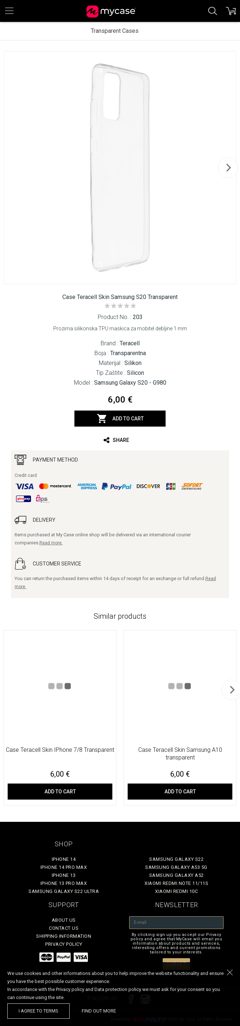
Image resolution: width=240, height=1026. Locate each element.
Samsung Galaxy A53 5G (176, 867)
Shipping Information (63, 936)
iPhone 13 (64, 875)
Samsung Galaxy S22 (176, 859)
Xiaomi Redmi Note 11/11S (176, 883)
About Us (64, 920)
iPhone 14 (64, 859)
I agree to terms (38, 1011)
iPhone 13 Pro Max (63, 883)
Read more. (51, 542)
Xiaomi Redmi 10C (176, 891)
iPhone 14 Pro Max (63, 867)
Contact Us (63, 928)
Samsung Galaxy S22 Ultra (63, 891)
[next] (228, 168)
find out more (99, 1011)
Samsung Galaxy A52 (176, 875)
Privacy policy (63, 944)
